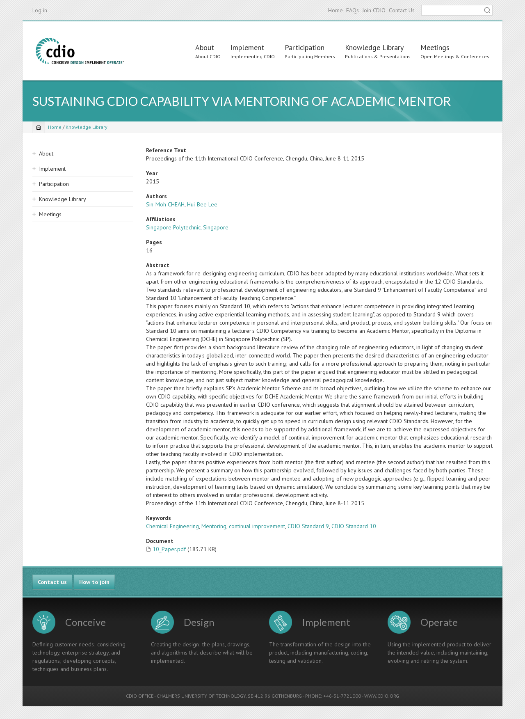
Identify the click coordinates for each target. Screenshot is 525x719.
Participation (304, 47)
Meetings (435, 47)
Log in (39, 10)
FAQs (352, 10)
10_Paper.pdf (169, 549)
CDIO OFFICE (139, 696)
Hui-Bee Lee (202, 204)
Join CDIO (374, 10)
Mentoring (213, 526)
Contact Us (402, 10)
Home (335, 10)
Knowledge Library (374, 47)
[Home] (38, 127)
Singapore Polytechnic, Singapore (187, 227)
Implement (247, 47)
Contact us (52, 582)
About (204, 47)
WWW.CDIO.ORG (381, 696)
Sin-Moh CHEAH (165, 204)
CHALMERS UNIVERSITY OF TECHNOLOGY (201, 696)
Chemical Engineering (172, 526)
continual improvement (257, 526)
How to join (94, 582)
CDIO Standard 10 (353, 526)
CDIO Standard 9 (308, 526)
